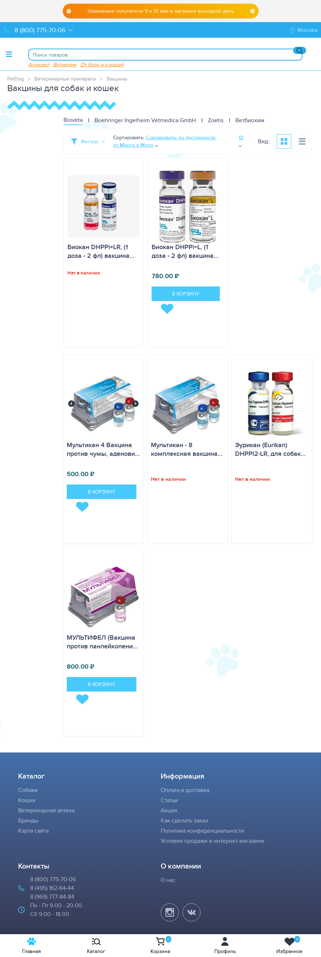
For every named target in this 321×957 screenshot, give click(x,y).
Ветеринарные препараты (65, 78)
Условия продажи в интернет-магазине (212, 841)
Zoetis (215, 120)
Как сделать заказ (184, 820)
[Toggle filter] (88, 141)
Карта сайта (33, 830)
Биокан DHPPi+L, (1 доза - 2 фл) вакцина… (185, 251)
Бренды (28, 820)
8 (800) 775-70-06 (53, 879)
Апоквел (38, 64)
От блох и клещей (102, 64)
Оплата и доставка (185, 790)
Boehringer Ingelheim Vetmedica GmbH (145, 120)
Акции (169, 810)
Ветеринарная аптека (46, 810)
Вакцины (117, 78)
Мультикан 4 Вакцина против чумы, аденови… (103, 449)
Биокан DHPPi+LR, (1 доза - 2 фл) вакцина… (100, 251)
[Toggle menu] (9, 54)
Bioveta (73, 120)
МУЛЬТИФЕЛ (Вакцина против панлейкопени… (102, 642)
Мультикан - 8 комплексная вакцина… (186, 449)
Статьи (169, 800)
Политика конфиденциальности (202, 830)
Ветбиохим (249, 120)
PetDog (15, 78)
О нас (168, 880)
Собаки (28, 790)
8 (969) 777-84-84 (52, 896)
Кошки (27, 800)
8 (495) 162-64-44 (52, 888)
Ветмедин (65, 64)
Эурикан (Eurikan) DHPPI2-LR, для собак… (270, 449)
